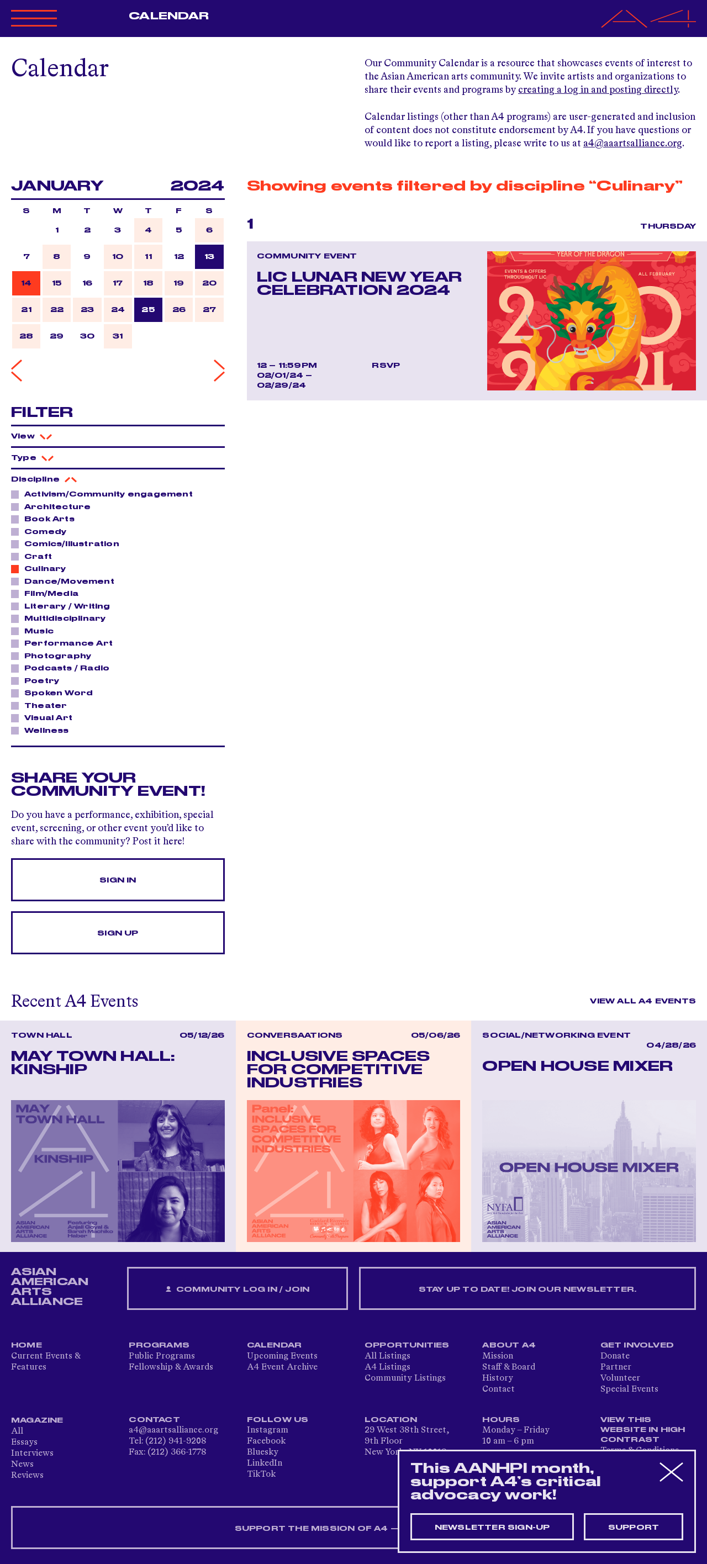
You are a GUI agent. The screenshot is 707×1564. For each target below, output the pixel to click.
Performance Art (65, 642)
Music (36, 630)
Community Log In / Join (237, 1289)
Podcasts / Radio (64, 667)
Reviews (27, 1475)
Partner (615, 1367)
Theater (42, 705)
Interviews (32, 1453)
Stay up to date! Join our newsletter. (527, 1289)
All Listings (387, 1356)
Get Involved (637, 1345)
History (497, 1378)
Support (633, 1527)
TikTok (261, 1474)
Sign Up (117, 933)
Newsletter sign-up (492, 1527)
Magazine (37, 1420)
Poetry (38, 680)
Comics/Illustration (68, 543)
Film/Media (48, 593)
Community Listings (405, 1378)
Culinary (42, 568)
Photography (54, 655)
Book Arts (46, 518)
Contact (498, 1389)
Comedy (42, 531)
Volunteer (620, 1378)
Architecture (54, 506)
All (17, 1431)
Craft (35, 556)
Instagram (267, 1430)
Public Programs (162, 1356)
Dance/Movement (66, 581)
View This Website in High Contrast (642, 1430)
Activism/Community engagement (105, 493)
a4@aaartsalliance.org (632, 144)
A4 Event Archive (282, 1367)
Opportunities (407, 1345)
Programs (159, 1345)
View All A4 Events (643, 1001)
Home (26, 1345)
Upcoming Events (282, 1356)
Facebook (266, 1441)
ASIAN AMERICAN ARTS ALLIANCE (49, 1287)
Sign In (117, 880)
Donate (615, 1356)
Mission (497, 1356)
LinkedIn (264, 1463)
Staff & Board (508, 1367)
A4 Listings (387, 1367)
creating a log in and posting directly (598, 90)
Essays (24, 1442)
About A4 (509, 1345)
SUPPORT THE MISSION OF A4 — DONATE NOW (354, 1528)
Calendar (169, 16)
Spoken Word (55, 692)
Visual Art (45, 717)
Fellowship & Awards (171, 1367)
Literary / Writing (64, 605)
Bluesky (262, 1452)
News (22, 1464)
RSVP (386, 365)
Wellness (43, 730)
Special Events (629, 1389)
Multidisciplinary (62, 618)
